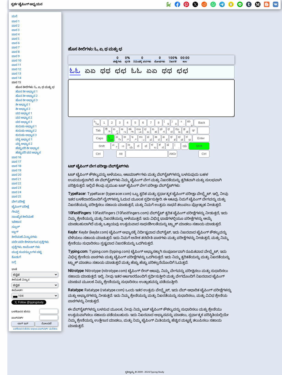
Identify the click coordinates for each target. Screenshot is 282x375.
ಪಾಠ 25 (16, 196)
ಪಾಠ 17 (16, 161)
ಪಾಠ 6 (15, 42)
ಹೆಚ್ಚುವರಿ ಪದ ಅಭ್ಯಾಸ (28, 152)
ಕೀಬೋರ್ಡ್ (17, 290)
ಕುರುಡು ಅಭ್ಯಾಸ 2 (26, 130)
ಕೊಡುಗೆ (16, 256)
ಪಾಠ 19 (16, 170)
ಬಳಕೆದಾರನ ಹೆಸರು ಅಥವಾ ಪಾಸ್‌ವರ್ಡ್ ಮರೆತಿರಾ (35, 329)
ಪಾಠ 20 (16, 174)
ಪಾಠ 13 (16, 73)
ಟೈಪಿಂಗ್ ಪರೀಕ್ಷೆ (20, 206)
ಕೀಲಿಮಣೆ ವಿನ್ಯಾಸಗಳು (24, 236)
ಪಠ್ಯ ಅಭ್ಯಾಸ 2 (24, 143)
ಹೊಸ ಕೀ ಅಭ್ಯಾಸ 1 (27, 91)
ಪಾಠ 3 (15, 29)
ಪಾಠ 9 (15, 56)
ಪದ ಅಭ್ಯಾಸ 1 (24, 113)
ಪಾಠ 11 (16, 64)
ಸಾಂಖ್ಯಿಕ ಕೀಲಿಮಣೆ (22, 216)
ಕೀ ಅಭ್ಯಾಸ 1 (23, 104)
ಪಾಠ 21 (16, 179)
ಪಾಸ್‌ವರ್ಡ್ (17, 317)
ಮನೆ (14, 16)
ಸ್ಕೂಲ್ (16, 226)
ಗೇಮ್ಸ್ (15, 211)
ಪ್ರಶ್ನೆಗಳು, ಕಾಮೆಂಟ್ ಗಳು (26, 246)
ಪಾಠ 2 (15, 25)
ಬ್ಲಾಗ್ (15, 231)
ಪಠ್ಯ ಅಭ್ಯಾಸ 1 (24, 139)
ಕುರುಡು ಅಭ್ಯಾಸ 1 (26, 126)
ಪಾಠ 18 (16, 165)
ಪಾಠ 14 (16, 77)
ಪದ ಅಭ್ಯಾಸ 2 (24, 117)
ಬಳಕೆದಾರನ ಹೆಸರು (20, 311)
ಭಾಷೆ (14, 269)
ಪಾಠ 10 (16, 60)
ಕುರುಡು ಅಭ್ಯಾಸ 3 (26, 134)
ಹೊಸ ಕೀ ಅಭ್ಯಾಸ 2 (27, 95)
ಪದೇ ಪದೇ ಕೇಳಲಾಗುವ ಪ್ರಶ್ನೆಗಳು (30, 241)
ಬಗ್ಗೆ (14, 262)
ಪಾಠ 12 (16, 69)
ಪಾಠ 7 (15, 47)
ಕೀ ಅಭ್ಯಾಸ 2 (23, 108)
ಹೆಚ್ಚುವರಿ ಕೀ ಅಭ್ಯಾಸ (27, 148)
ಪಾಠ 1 (15, 21)
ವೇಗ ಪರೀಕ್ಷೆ (18, 201)
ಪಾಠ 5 (15, 38)
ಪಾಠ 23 (16, 187)
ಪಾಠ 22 (16, 183)
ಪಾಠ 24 (16, 192)
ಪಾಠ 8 (15, 51)
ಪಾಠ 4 (15, 34)
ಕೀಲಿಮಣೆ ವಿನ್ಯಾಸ (21, 279)
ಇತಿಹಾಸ (16, 221)
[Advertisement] (87, 27)
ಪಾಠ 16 (16, 157)
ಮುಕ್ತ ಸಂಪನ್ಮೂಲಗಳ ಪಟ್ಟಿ (27, 251)
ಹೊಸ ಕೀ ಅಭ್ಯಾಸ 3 (27, 100)
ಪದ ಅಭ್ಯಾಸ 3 (24, 121)
